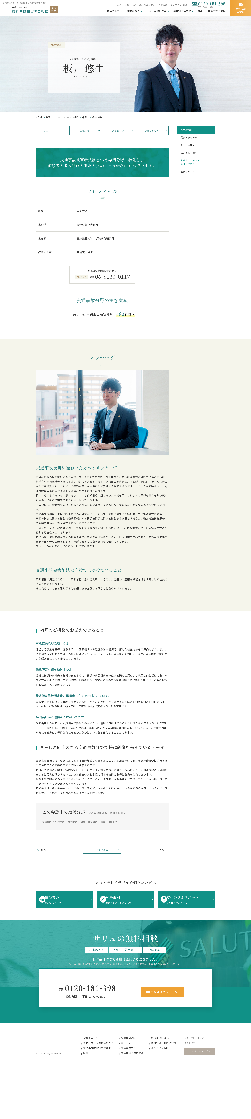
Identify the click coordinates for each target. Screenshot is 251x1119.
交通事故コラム (147, 4)
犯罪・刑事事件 (109, 821)
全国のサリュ (190, 183)
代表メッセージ (191, 140)
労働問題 (72, 821)
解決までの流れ (216, 11)
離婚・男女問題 (89, 821)
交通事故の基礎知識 (135, 1056)
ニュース (128, 4)
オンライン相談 (178, 4)
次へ (157, 850)
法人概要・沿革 (191, 159)
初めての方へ (93, 1039)
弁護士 (85, 117)
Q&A (118, 4)
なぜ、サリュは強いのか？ (101, 1045)
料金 (200, 11)
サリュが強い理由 (156, 11)
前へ (47, 850)
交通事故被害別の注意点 (100, 1050)
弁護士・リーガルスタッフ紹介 (193, 171)
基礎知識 (162, 4)
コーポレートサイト (201, 1053)
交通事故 (47, 821)
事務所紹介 (133, 11)
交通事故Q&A (132, 1039)
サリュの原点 (190, 150)
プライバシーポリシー (199, 1039)
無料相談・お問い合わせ (168, 1045)
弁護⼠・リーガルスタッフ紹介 (62, 117)
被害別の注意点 (182, 11)
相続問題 (60, 821)
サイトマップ (194, 1045)
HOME (39, 117)
